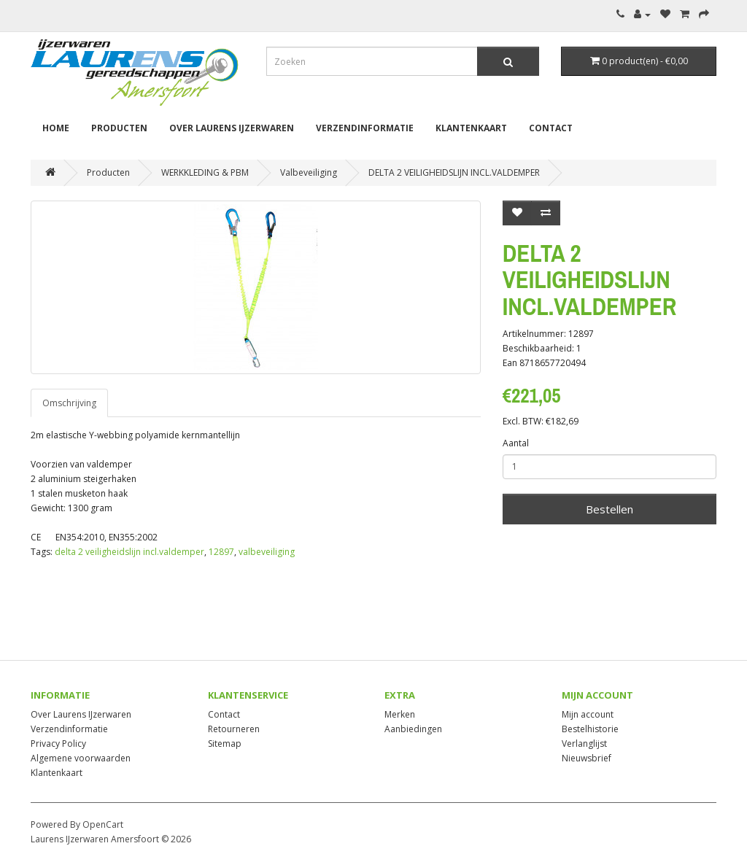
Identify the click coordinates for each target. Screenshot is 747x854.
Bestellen (609, 509)
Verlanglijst (584, 743)
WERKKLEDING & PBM (205, 172)
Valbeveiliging (308, 172)
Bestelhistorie (590, 729)
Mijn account (588, 714)
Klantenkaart (471, 128)
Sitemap (224, 743)
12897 (221, 552)
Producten (119, 128)
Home (55, 128)
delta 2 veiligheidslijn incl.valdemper (129, 552)
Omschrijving (69, 403)
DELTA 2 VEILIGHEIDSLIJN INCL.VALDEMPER (454, 172)
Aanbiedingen (413, 729)
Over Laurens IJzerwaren (231, 128)
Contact (551, 128)
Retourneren (234, 729)
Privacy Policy (58, 743)
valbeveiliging (267, 552)
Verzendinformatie (365, 128)
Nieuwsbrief (586, 758)
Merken (399, 714)
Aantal (516, 443)
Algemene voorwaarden (81, 758)
